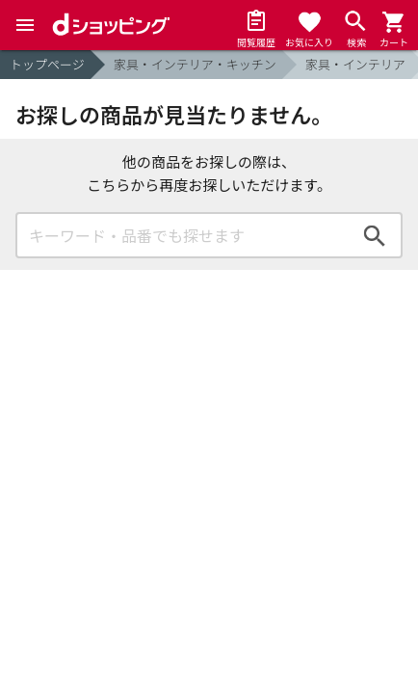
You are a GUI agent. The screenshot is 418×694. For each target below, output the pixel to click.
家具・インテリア (355, 64)
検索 (374, 235)
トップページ (47, 64)
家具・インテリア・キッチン (195, 64)
